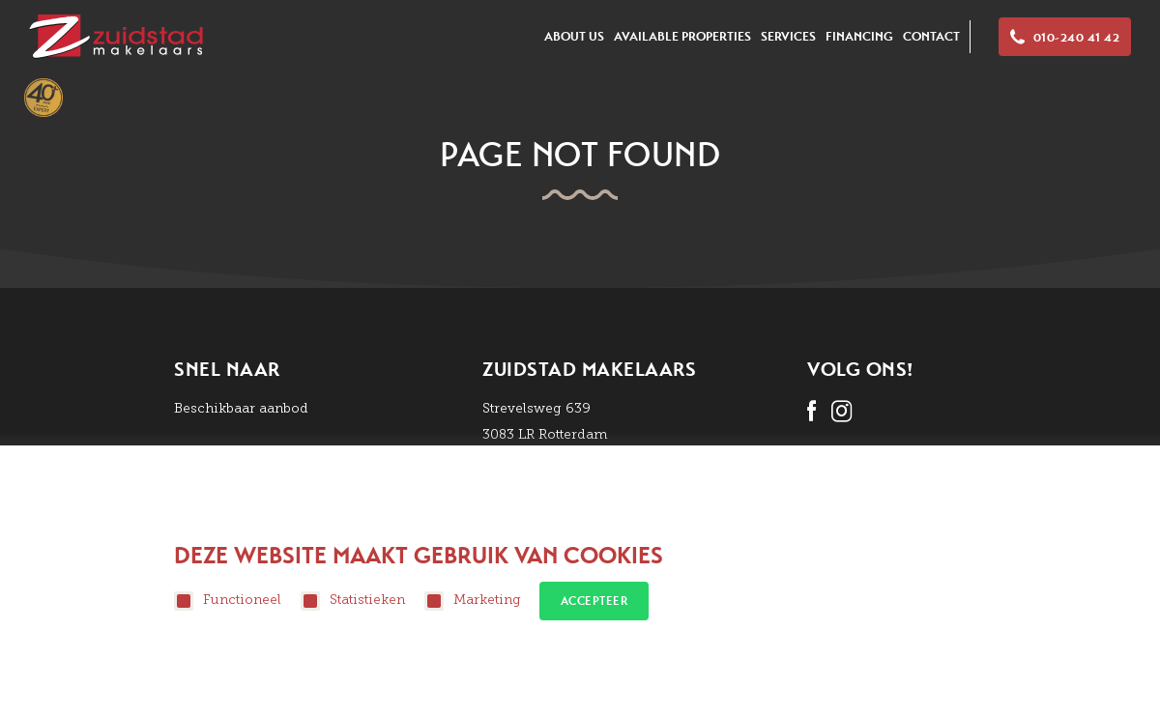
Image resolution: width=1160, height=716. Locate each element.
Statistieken (353, 601)
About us (574, 36)
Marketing (472, 601)
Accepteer (594, 601)
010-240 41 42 (1064, 37)
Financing (859, 36)
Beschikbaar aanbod (241, 408)
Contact (931, 36)
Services (788, 36)
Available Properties (682, 36)
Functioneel (227, 601)
